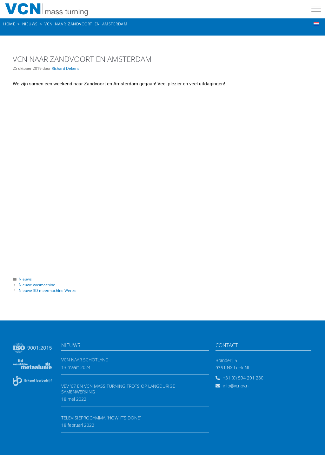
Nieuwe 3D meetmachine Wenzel (48, 290)
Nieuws (25, 278)
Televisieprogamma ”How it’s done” (101, 418)
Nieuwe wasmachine (37, 284)
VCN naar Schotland (85, 360)
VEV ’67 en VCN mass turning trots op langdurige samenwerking (118, 389)
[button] (316, 9)
